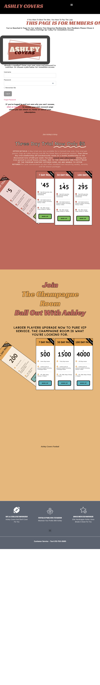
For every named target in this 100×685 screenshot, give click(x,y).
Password (7, 80)
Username (7, 72)
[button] (72, 5)
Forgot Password (10, 100)
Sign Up (90, 218)
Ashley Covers (23, 6)
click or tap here (14, 107)
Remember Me (10, 88)
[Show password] (53, 83)
